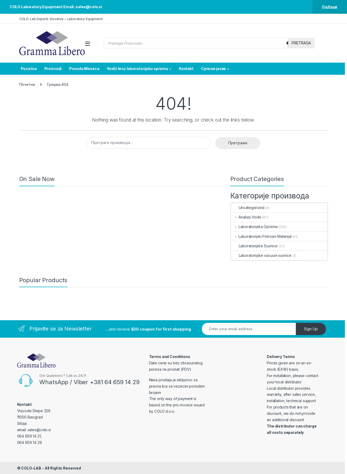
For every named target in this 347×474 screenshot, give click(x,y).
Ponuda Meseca (84, 68)
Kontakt (186, 68)
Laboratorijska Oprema (254, 226)
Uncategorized (247, 207)
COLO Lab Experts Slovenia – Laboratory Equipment (61, 19)
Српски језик (213, 68)
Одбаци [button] (329, 6)
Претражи (237, 143)
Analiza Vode (246, 217)
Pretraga (301, 43)
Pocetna (29, 68)
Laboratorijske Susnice (254, 246)
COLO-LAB (31, 468)
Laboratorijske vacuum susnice (261, 255)
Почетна (27, 84)
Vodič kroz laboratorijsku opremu (137, 68)
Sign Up (311, 329)
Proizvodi (53, 68)
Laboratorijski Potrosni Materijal (261, 236)
